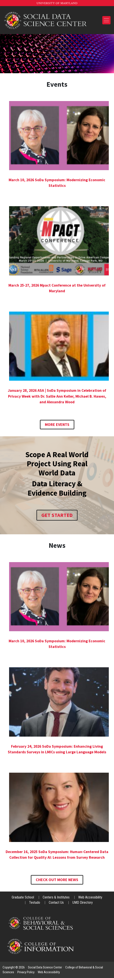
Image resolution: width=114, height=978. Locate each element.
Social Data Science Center (45, 967)
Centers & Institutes (56, 897)
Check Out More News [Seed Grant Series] (57, 879)
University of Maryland (56, 3)
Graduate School (23, 897)
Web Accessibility (90, 897)
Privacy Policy (25, 972)
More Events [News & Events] (57, 424)
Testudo (35, 902)
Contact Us (57, 902)
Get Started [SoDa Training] (57, 515)
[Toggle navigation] (106, 20)
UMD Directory (82, 902)
